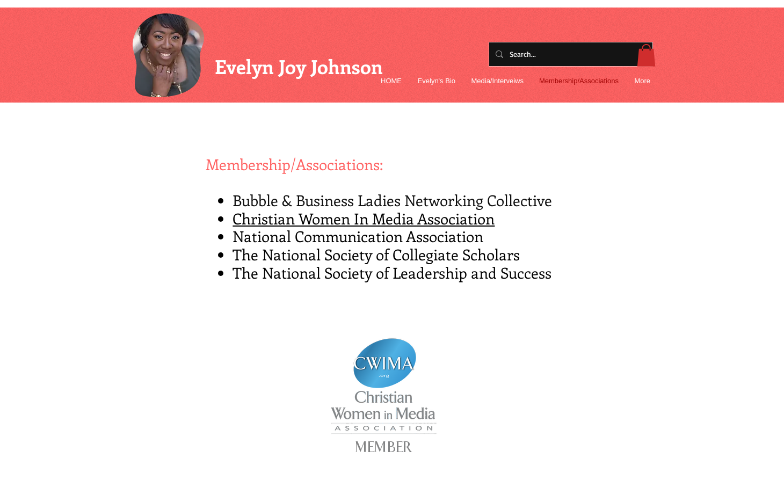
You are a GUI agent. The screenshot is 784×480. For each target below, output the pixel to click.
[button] (646, 55)
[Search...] (570, 54)
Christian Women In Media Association (364, 218)
